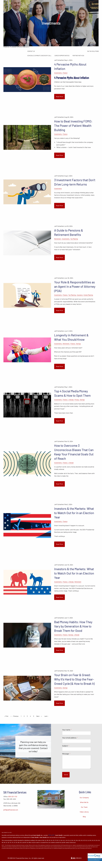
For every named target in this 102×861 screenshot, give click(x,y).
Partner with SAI (78, 55)
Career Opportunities (62, 55)
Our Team (84, 807)
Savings (78, 343)
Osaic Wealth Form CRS (7, 832)
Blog (84, 817)
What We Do (84, 802)
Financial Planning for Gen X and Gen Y (16, 47)
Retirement (57, 239)
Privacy (77, 399)
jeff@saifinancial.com (10, 810)
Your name (74, 730)
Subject (73, 746)
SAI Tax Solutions (93, 51)
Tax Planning (74, 239)
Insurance (80, 295)
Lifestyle (71, 399)
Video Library (84, 812)
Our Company (84, 797)
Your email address (76, 738)
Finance (65, 73)
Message (73, 754)
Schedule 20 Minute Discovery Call (39, 55)
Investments (58, 73)
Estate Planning (88, 295)
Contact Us (31, 51)
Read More (59, 97)
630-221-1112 (12, 796)
